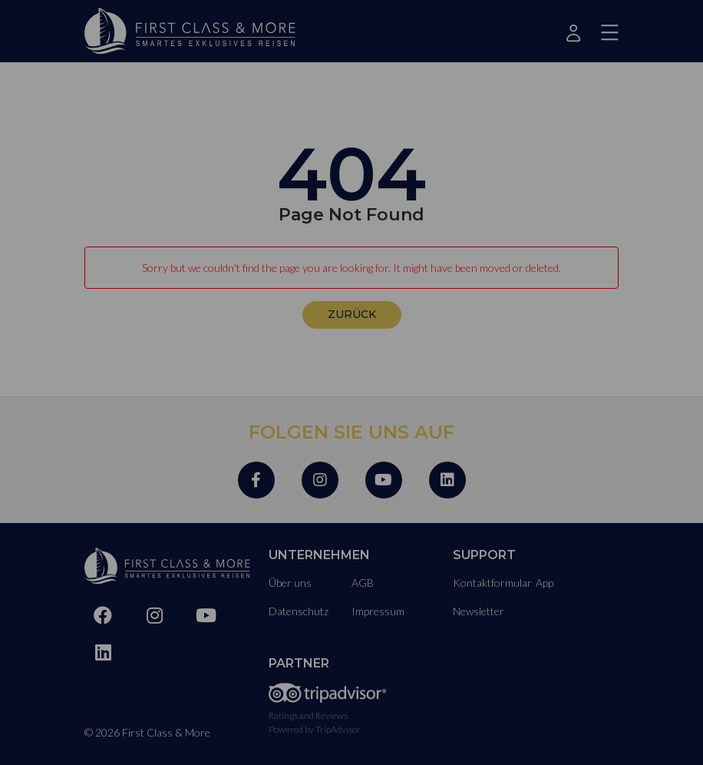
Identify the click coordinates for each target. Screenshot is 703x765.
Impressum (378, 611)
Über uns (290, 582)
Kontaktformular (492, 582)
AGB (363, 582)
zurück (352, 314)
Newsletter (478, 611)
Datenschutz (298, 611)
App (544, 582)
